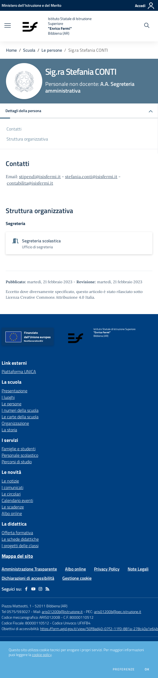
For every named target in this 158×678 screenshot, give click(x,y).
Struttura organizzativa (27, 139)
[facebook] (26, 588)
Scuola (29, 50)
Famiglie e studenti (19, 448)
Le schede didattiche (20, 539)
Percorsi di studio (17, 461)
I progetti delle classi (20, 545)
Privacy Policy (107, 569)
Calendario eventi (17, 500)
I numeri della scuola (20, 410)
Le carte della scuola (20, 416)
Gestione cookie (77, 578)
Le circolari (11, 494)
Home (11, 50)
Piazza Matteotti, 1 (17, 606)
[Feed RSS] (47, 588)
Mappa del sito (17, 556)
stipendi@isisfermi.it (40, 176)
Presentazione (14, 390)
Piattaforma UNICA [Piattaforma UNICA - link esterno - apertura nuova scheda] (19, 371)
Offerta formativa (17, 532)
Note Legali (138, 569)
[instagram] (40, 588)
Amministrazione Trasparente (29, 569)
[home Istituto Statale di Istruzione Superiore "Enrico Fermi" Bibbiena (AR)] (60, 26)
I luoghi (8, 397)
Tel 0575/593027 (16, 611)
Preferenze (124, 669)
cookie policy (41, 655)
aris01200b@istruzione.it (62, 611)
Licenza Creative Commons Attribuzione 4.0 (45, 297)
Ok (147, 669)
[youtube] (33, 588)
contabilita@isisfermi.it (30, 183)
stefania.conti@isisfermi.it (91, 176)
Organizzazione (15, 423)
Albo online (12, 513)
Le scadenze (13, 507)
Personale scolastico (20, 455)
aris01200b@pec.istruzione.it (117, 611)
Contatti (14, 129)
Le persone (51, 50)
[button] (79, 111)
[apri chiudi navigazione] (7, 26)
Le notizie (10, 481)
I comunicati (12, 487)
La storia (9, 429)
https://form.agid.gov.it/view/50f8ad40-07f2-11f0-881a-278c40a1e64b (99, 628)
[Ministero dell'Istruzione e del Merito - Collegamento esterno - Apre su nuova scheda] (31, 5)
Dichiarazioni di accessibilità (28, 578)
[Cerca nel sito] (147, 26)
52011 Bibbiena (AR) (51, 606)
